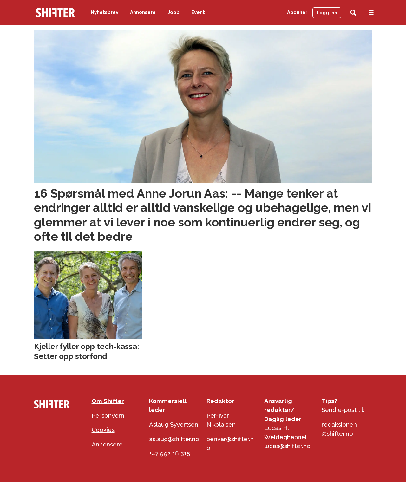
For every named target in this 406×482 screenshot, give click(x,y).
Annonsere (143, 12)
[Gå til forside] (55, 12)
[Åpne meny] (371, 13)
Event (198, 12)
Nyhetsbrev (104, 12)
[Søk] (353, 13)
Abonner (297, 12)
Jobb (174, 12)
